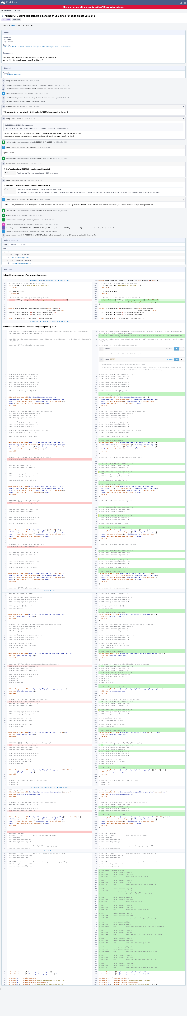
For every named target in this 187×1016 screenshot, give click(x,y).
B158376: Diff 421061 (44, 159)
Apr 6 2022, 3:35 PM (33, 106)
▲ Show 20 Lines (36, 321)
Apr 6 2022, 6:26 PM (44, 147)
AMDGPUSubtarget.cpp (20, 257)
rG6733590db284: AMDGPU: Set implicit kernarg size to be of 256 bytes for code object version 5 (38, 47)
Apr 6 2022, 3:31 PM (32, 81)
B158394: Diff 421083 (44, 211)
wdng (28, 101)
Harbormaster (11, 142)
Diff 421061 (31, 147)
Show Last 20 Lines (62, 321)
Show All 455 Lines (49, 321)
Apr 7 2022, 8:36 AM (51, 224)
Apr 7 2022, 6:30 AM (35, 215)
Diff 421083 (31, 199)
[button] (185, 2)
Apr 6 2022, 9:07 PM (44, 199)
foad (34, 89)
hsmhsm (28, 89)
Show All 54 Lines (49, 787)
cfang (13, 25)
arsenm (9, 39)
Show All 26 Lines (49, 591)
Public (17, 20)
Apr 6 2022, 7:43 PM (60, 159)
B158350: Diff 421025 (44, 142)
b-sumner (10, 42)
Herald (8, 85)
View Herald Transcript (46, 85)
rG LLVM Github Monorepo (13, 75)
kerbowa (40, 89)
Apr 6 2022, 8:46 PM (35, 180)
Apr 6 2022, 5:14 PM (60, 142)
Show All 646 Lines (50, 280)
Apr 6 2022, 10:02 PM (60, 211)
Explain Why (112, 228)
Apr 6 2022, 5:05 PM (31, 119)
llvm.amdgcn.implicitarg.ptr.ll (22, 263)
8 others (50, 89)
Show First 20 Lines (36, 280)
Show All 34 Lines (49, 851)
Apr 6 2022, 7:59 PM (36, 164)
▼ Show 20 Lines (63, 280)
